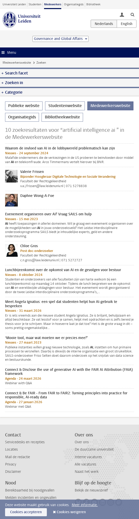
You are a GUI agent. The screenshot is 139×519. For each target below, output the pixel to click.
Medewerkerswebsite (17, 63)
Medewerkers (52, 4)
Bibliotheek (93, 4)
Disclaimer (13, 471)
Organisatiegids (74, 4)
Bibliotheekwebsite (62, 117)
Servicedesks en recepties (25, 442)
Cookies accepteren (26, 512)
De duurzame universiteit (94, 449)
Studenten (35, 4)
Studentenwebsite (65, 105)
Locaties (11, 449)
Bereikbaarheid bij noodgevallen (29, 490)
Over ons (82, 442)
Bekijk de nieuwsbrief (91, 490)
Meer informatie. (85, 505)
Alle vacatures (85, 464)
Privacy (10, 464)
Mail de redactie (17, 457)
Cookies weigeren (71, 512)
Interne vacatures (88, 457)
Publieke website (23, 105)
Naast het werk (86, 471)
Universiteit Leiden (14, 4)
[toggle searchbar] (132, 14)
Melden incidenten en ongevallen (30, 497)
